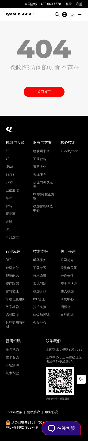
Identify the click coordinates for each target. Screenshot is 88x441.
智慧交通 (12, 291)
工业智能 (39, 158)
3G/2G (10, 174)
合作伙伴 (67, 275)
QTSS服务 (39, 259)
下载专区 (39, 267)
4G (7, 158)
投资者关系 (69, 267)
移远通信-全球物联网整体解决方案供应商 (20, 14)
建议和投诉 (41, 314)
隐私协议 (33, 411)
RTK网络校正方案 (43, 196)
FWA (8, 259)
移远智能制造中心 (43, 208)
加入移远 (67, 291)
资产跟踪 (12, 283)
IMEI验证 (39, 299)
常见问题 (39, 283)
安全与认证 (69, 283)
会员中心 (39, 322)
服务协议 (51, 411)
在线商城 (67, 314)
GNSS (9, 182)
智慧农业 (39, 166)
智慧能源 (12, 275)
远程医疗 (12, 314)
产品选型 (12, 237)
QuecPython (69, 150)
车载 (9, 197)
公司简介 (67, 259)
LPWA (9, 166)
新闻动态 (12, 349)
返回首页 (44, 91)
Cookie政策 (14, 411)
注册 (79, 3)
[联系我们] (81, 379)
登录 (68, 3)
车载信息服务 (15, 299)
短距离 (10, 213)
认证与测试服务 (43, 184)
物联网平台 (41, 150)
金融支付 (12, 267)
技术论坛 (39, 275)
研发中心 (67, 299)
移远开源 (39, 291)
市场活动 (12, 364)
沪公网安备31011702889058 (32, 422)
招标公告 (67, 306)
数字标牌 (12, 306)
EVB (8, 229)
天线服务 (39, 174)
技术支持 (39, 306)
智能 (9, 205)
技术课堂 (12, 372)
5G (7, 150)
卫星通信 (12, 190)
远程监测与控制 (15, 324)
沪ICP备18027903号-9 (22, 427)
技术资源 (12, 357)
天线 (9, 221)
